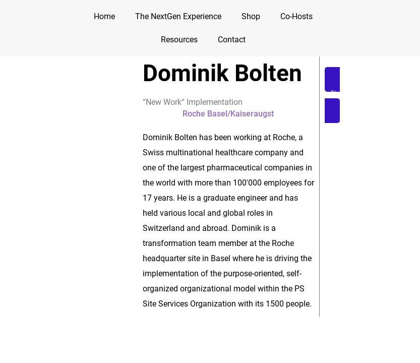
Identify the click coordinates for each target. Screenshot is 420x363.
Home (104, 16)
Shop (251, 16)
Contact (232, 39)
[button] (355, 95)
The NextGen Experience (178, 16)
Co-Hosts (296, 16)
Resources (179, 39)
